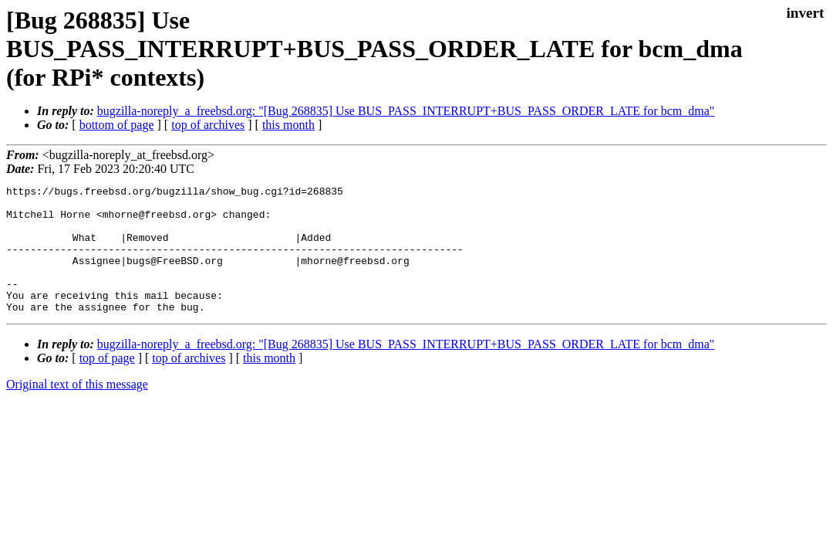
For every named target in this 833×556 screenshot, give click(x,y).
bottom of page (116, 124)
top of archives (208, 124)
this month (288, 124)
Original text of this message (77, 409)
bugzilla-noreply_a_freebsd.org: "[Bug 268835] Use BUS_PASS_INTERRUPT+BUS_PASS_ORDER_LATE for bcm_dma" (406, 110)
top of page (107, 383)
